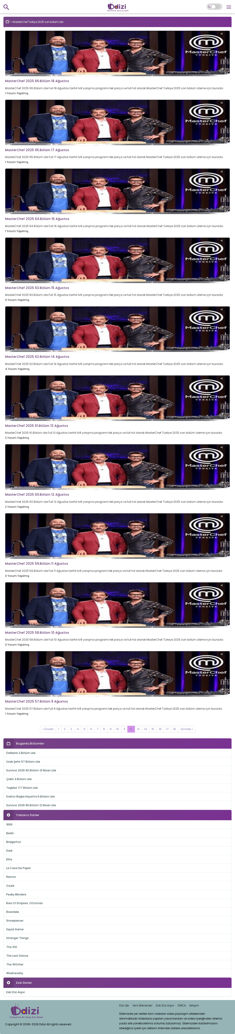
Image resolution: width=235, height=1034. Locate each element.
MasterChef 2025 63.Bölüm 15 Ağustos (37, 288)
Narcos (11, 877)
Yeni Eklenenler (142, 1005)
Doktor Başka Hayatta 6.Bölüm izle (30, 796)
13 (138, 729)
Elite (9, 859)
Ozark (10, 886)
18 (174, 729)
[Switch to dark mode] (214, 6)
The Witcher (14, 964)
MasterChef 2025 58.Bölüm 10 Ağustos (37, 632)
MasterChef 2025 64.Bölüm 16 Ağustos (37, 219)
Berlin (10, 833)
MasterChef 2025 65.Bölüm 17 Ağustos (37, 150)
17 (167, 729)
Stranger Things (17, 938)
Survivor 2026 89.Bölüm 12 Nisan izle (31, 805)
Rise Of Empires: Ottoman (24, 903)
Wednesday (14, 973)
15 (153, 729)
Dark (9, 851)
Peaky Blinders (16, 894)
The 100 (11, 947)
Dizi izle (124, 1005)
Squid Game (15, 929)
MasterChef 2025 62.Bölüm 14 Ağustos (37, 356)
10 (117, 729)
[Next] (186, 729)
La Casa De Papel (18, 868)
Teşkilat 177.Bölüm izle (22, 788)
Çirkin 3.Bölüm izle (19, 779)
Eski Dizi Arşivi (15, 992)
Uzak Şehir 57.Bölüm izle (23, 762)
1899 (9, 824)
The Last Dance (17, 956)
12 (131, 729)
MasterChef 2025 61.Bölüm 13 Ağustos (36, 425)
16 (160, 729)
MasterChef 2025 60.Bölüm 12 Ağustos (37, 494)
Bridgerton (13, 842)
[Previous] (48, 729)
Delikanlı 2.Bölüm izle (21, 753)
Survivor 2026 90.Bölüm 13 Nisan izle (31, 770)
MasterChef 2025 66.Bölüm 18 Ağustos (37, 81)
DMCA (182, 1005)
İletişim (194, 1005)
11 (124, 729)
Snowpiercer (14, 921)
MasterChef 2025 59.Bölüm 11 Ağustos (36, 563)
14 (145, 729)
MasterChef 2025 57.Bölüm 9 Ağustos (36, 701)
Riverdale (12, 912)
